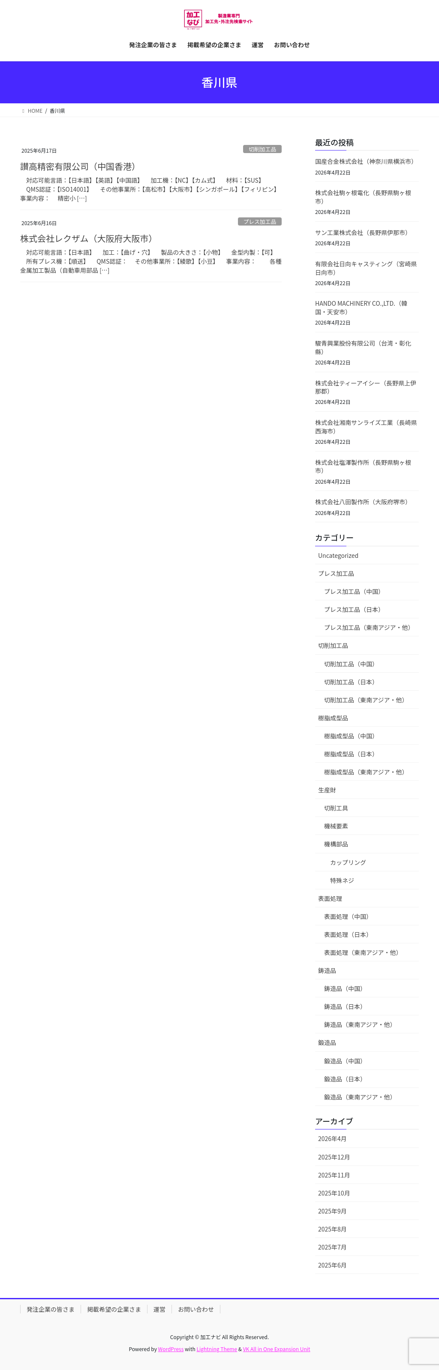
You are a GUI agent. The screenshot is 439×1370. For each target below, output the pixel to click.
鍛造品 (327, 1042)
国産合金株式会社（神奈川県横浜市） (366, 161)
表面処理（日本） (348, 934)
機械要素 (336, 826)
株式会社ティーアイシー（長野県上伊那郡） (365, 387)
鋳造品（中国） (345, 988)
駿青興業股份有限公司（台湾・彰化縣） (363, 347)
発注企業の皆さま (51, 1309)
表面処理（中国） (348, 916)
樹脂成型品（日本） (351, 754)
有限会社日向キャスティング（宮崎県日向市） (366, 268)
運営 (159, 1309)
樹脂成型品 (333, 718)
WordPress (171, 1348)
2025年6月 (332, 1265)
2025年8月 (332, 1229)
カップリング (348, 862)
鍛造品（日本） (345, 1079)
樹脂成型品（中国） (351, 736)
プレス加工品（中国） (354, 591)
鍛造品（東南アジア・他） (360, 1097)
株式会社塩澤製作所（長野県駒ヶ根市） (363, 466)
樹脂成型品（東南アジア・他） (366, 772)
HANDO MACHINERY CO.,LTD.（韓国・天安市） (361, 307)
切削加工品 (262, 149)
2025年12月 (334, 1157)
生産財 (327, 790)
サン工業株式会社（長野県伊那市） (363, 232)
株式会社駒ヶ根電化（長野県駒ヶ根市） (363, 196)
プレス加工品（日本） (354, 609)
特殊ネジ (342, 880)
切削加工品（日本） (351, 681)
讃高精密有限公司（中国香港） (80, 166)
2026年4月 (332, 1138)
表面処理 (330, 898)
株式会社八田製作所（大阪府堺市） (363, 501)
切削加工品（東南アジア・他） (366, 700)
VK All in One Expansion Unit (276, 1348)
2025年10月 (334, 1193)
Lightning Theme (216, 1348)
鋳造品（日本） (345, 1006)
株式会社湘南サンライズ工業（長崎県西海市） (366, 426)
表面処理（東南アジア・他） (363, 952)
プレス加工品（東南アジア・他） (369, 627)
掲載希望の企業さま (114, 1309)
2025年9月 (332, 1211)
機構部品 (336, 844)
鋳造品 (327, 970)
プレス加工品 (259, 221)
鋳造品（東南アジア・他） (360, 1024)
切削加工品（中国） (351, 663)
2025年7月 (332, 1247)
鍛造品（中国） (345, 1061)
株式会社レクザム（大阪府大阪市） (88, 238)
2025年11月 (334, 1175)
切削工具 (336, 808)
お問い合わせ (196, 1309)
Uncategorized (338, 555)
